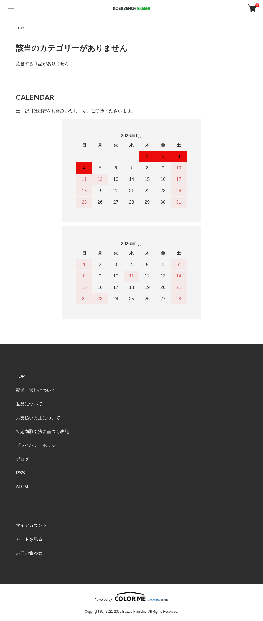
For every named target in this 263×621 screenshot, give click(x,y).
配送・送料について (36, 390)
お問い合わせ (29, 552)
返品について (29, 404)
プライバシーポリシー (38, 445)
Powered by (132, 596)
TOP (20, 28)
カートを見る (29, 539)
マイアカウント (31, 525)
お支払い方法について (38, 417)
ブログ (22, 459)
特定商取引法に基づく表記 (42, 431)
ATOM (22, 486)
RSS (20, 472)
